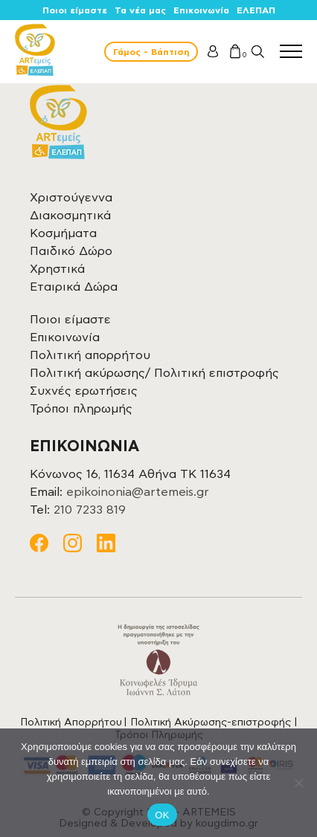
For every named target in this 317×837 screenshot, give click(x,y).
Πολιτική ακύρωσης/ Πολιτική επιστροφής (154, 373)
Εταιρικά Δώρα (74, 287)
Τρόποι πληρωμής (81, 409)
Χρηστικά (57, 269)
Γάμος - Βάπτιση (151, 52)
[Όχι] (298, 782)
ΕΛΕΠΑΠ (256, 10)
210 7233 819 (90, 510)
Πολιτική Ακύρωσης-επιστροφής (210, 722)
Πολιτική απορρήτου (90, 355)
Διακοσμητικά (70, 216)
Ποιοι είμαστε (74, 10)
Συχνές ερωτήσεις (84, 391)
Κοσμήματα (63, 233)
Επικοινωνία (201, 10)
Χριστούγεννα (71, 198)
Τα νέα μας (140, 10)
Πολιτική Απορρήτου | (75, 722)
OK (162, 815)
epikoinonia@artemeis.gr (137, 492)
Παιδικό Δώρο (71, 251)
